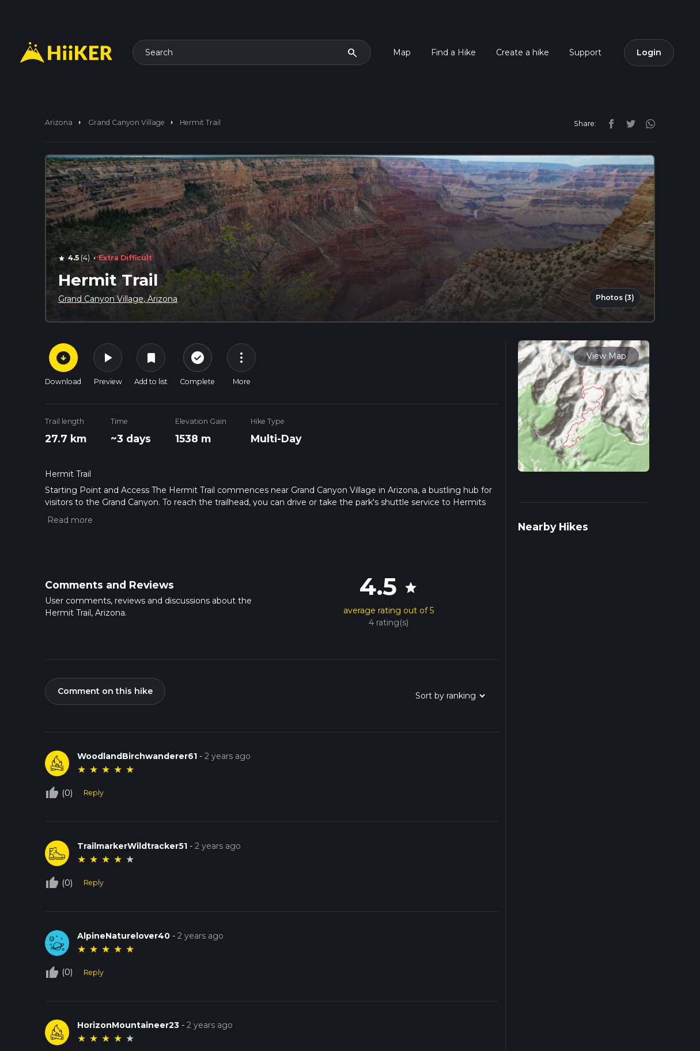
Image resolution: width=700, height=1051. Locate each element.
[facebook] (608, 123)
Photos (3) (615, 297)
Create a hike (522, 52)
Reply (94, 792)
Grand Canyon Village (126, 122)
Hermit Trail (200, 122)
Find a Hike (453, 52)
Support (585, 52)
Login (649, 52)
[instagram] (646, 123)
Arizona (59, 122)
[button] (69, 520)
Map (402, 52)
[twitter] (628, 123)
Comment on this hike (105, 691)
